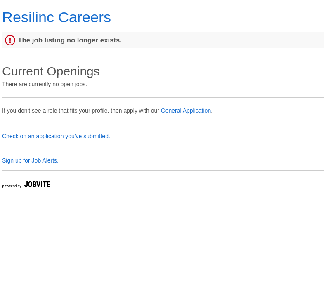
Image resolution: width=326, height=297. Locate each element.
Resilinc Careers (56, 17)
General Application (186, 110)
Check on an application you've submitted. (56, 136)
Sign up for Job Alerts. (30, 160)
